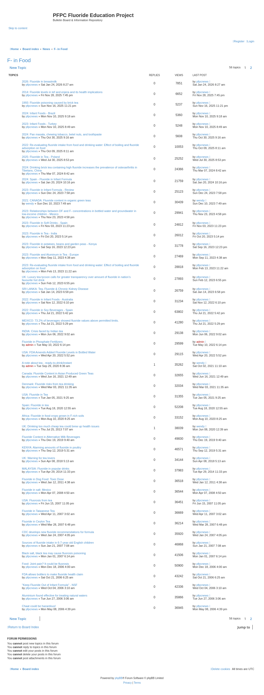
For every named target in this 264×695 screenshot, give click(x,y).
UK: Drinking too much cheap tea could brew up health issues (60, 426)
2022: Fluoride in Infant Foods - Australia (47, 299)
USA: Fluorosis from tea (37, 500)
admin (30, 344)
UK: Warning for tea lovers (38, 458)
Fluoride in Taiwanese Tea (38, 510)
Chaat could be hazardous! (39, 606)
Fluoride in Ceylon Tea (36, 521)
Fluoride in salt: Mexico (36, 489)
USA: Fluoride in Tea (35, 394)
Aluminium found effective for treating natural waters (54, 595)
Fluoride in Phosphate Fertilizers (42, 341)
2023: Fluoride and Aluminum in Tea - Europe (50, 254)
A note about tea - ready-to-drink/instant (47, 362)
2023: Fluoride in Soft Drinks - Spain (45, 222)
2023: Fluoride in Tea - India (39, 233)
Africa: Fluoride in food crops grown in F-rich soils (53, 415)
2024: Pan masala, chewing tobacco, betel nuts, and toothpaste (62, 134)
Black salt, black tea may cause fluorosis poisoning (54, 553)
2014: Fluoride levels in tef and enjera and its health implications (62, 92)
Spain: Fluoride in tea (35, 405)
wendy (30, 203)
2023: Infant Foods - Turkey (39, 123)
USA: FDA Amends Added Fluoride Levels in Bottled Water (59, 352)
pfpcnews (32, 84)
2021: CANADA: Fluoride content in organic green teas (56, 200)
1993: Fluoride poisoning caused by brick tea (50, 102)
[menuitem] (250, 41)
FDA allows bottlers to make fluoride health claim (52, 574)
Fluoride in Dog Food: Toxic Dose (43, 479)
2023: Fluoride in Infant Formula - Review (48, 189)
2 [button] (251, 67)
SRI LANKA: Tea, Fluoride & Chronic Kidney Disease (55, 288)
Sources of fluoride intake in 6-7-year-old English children (58, 542)
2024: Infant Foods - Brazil (38, 113)
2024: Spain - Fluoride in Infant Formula (47, 179)
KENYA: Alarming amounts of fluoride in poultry (51, 447)
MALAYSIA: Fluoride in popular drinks (45, 468)
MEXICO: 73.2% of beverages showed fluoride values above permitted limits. (70, 320)
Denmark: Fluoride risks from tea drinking (48, 384)
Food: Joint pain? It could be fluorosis (45, 563)
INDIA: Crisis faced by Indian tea (42, 331)
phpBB (118, 678)
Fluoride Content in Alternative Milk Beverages (51, 436)
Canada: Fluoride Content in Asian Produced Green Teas (57, 373)
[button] (255, 67)
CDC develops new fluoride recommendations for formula (58, 532)
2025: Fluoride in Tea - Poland (41, 156)
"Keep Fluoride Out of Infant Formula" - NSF (49, 584)
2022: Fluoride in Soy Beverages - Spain (47, 310)
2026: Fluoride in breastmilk (39, 81)
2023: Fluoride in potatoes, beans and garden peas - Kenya (59, 244)
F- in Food (19, 60)
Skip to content (18, 28)
